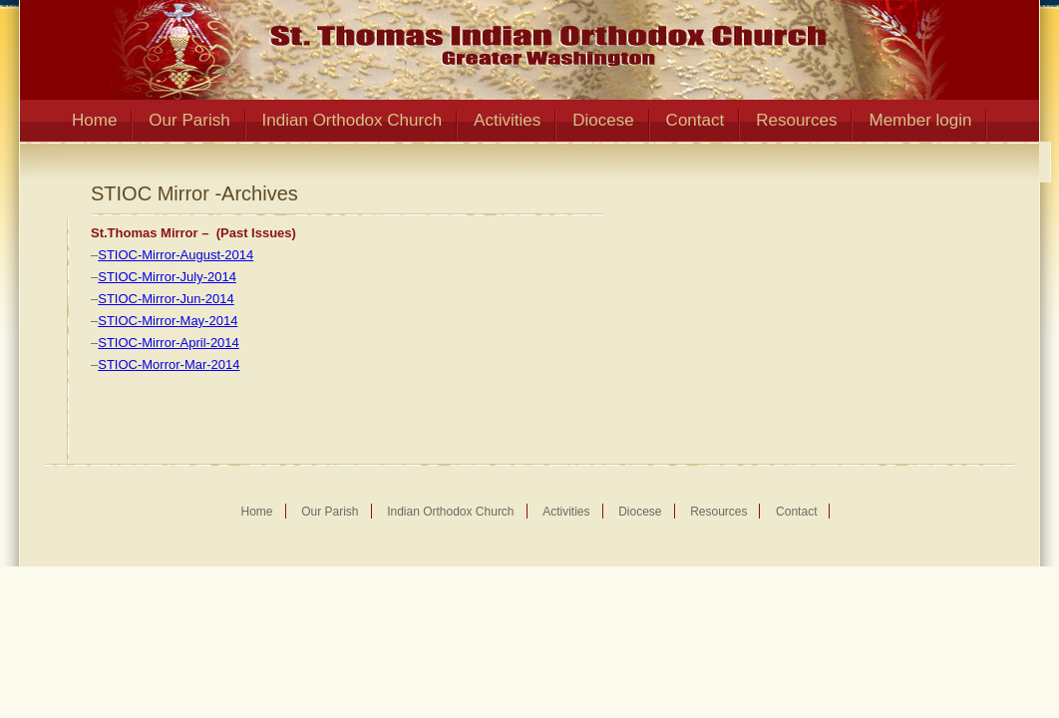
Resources (796, 120)
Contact (695, 120)
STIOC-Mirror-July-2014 (167, 276)
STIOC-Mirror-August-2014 (175, 254)
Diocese (602, 120)
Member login (920, 120)
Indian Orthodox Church (352, 120)
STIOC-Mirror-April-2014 (168, 342)
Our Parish (189, 120)
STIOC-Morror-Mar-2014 (168, 364)
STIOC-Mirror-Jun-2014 (166, 298)
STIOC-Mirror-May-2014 (167, 320)
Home (94, 120)
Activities (507, 120)
